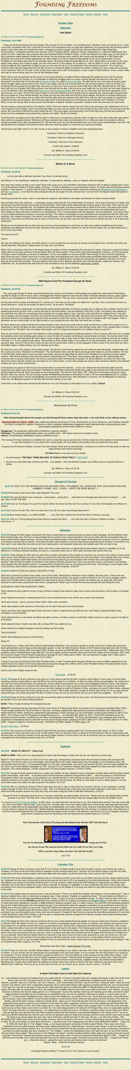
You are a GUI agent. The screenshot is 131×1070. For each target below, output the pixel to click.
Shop (105, 14)
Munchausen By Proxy (65, 405)
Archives (97, 14)
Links (66, 14)
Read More (61, 675)
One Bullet (65, 32)
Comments (45, 14)
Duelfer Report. (99, 901)
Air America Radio (47, 81)
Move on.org (45, 91)
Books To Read (77, 14)
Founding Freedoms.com (35, 37)
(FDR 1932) (82, 457)
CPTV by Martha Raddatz (25, 802)
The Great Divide (73, 81)
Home (26, 14)
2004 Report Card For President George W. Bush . (65, 281)
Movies (89, 14)
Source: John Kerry (10, 726)
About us (34, 14)
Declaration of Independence (114, 189)
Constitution (14, 192)
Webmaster (57, 14)
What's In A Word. (65, 164)
